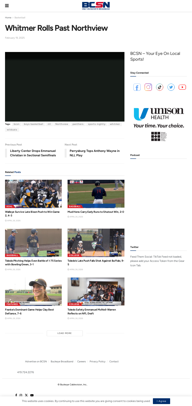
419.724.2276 (25, 372)
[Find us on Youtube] (31, 395)
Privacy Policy (97, 361)
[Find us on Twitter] (26, 395)
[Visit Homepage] (96, 6)
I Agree (161, 401)
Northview (61, 124)
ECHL (9, 206)
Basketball (20, 17)
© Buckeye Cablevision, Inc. (72, 384)
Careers (81, 361)
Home (8, 17)
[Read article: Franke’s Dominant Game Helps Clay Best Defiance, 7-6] (33, 291)
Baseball (75, 206)
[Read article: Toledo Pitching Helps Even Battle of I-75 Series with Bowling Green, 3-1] (33, 243)
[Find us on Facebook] (16, 395)
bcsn (17, 124)
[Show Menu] (7, 6)
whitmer (115, 124)
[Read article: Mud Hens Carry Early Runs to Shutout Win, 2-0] (96, 194)
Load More (64, 333)
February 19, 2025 (15, 37)
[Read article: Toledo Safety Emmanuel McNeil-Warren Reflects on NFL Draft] (96, 291)
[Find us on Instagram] (21, 395)
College (74, 255)
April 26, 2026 (13, 220)
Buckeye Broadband (62, 361)
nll (49, 124)
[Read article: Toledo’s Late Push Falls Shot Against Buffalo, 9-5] (96, 243)
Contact (114, 361)
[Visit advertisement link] (158, 123)
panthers (78, 124)
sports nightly (96, 124)
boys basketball (33, 124)
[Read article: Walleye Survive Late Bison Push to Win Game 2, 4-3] (33, 194)
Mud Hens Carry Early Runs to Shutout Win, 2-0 (96, 212)
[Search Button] (185, 6)
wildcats (12, 129)
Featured (12, 304)
